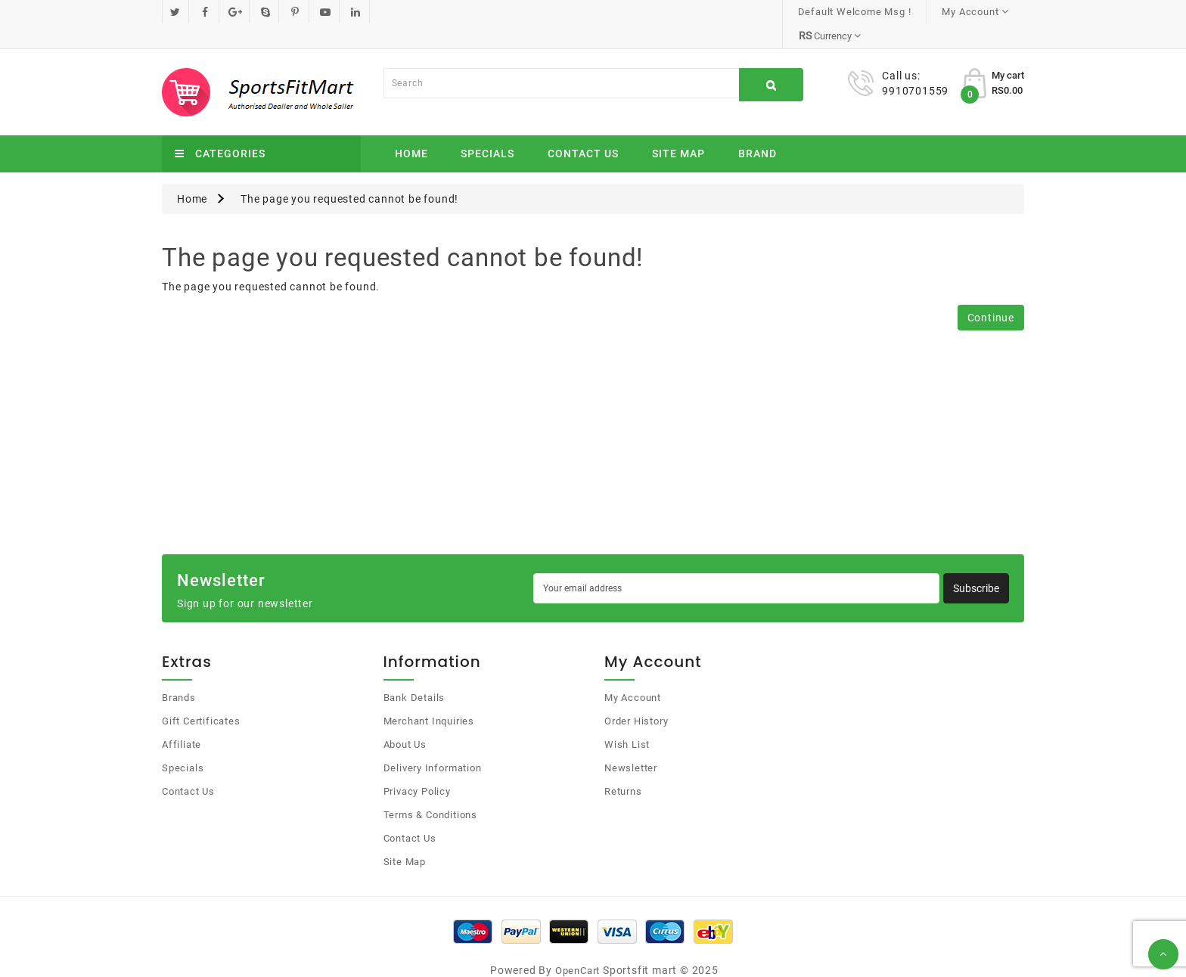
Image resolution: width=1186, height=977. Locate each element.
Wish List (627, 720)
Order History (636, 697)
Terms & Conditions (430, 790)
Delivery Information (432, 743)
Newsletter (630, 743)
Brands (179, 673)
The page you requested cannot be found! (349, 175)
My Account (632, 673)
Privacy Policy (417, 767)
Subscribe (976, 564)
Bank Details (414, 673)
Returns (623, 767)
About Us (405, 720)
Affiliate (181, 720)
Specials (487, 129)
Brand (757, 129)
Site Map (678, 129)
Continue (990, 293)
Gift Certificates (201, 697)
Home (411, 129)
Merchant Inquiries (428, 697)
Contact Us (583, 129)
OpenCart (577, 946)
